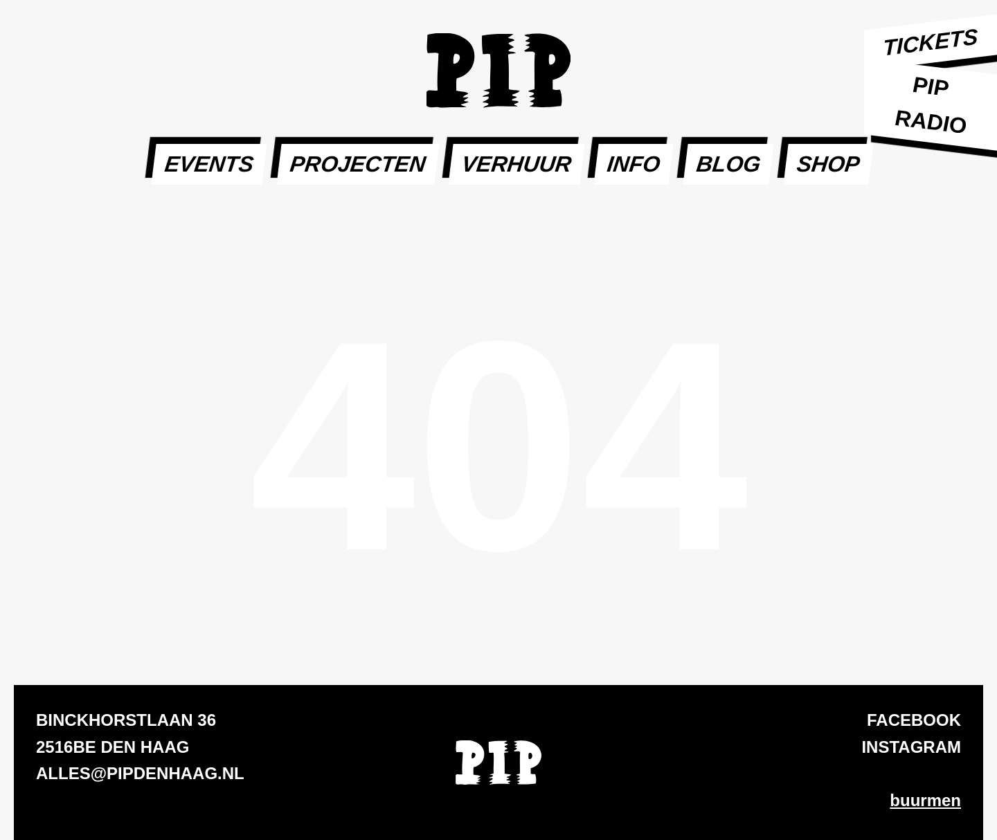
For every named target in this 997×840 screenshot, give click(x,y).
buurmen (925, 800)
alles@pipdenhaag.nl (140, 773)
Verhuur (516, 164)
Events (209, 164)
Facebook (914, 720)
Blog (728, 164)
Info (634, 164)
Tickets (930, 42)
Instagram (911, 747)
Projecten (358, 164)
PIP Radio (930, 105)
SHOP (828, 164)
